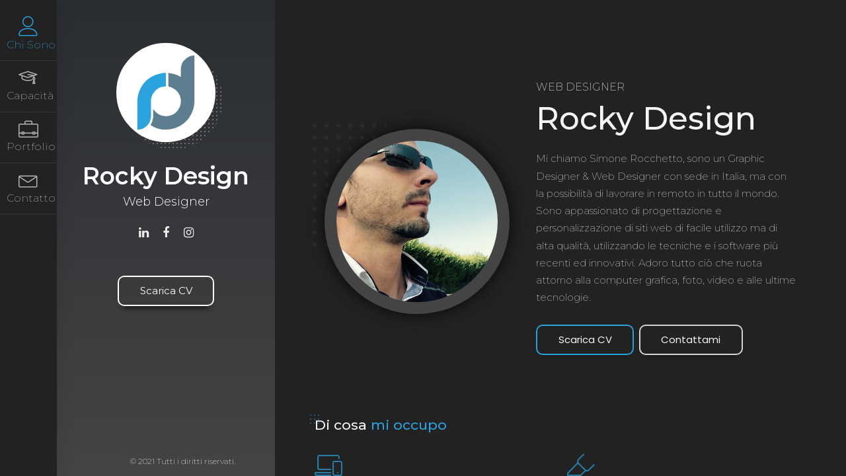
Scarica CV (166, 290)
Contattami (690, 339)
